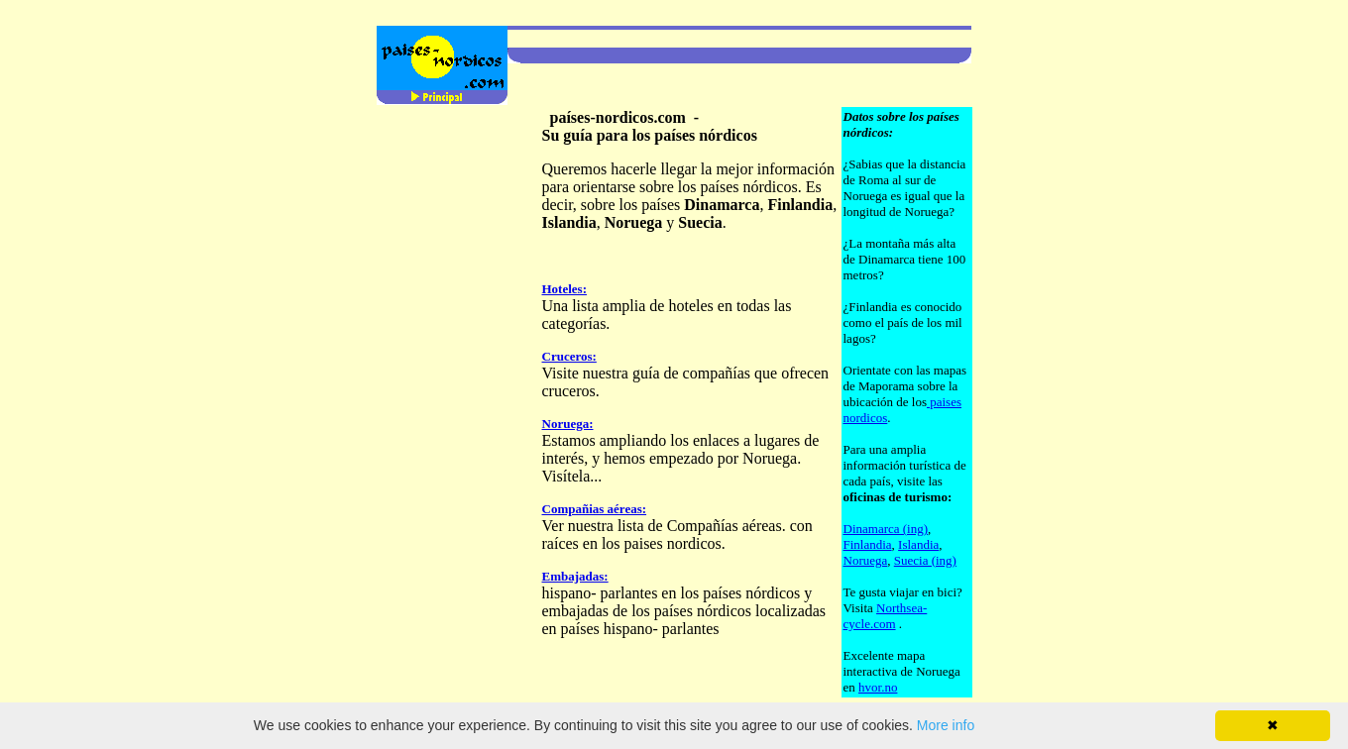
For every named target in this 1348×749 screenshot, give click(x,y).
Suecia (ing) (925, 560)
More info (945, 725)
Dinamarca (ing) (886, 528)
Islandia (918, 544)
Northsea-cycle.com (885, 615)
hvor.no (877, 687)
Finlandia (867, 544)
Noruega (865, 560)
